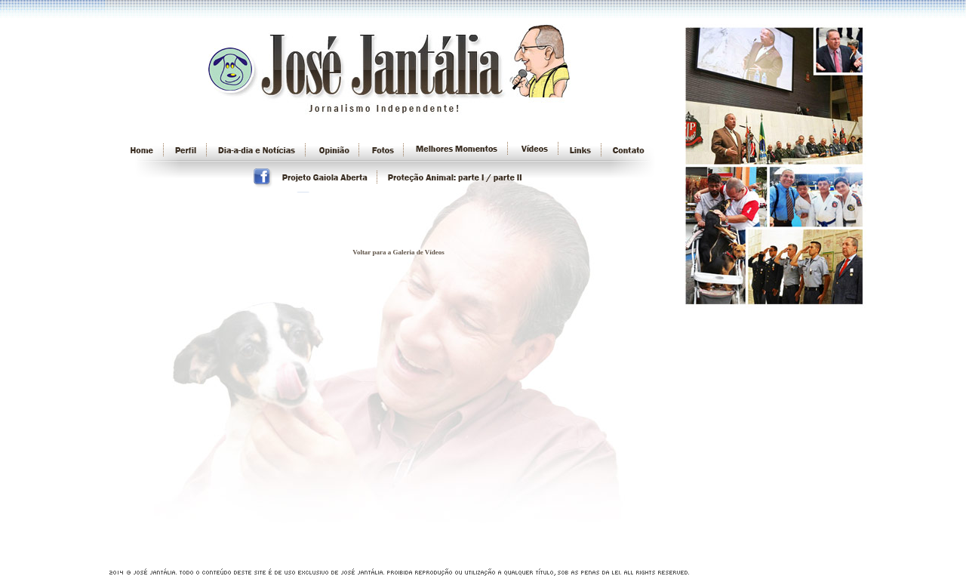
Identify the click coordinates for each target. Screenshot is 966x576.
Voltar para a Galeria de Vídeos (398, 252)
